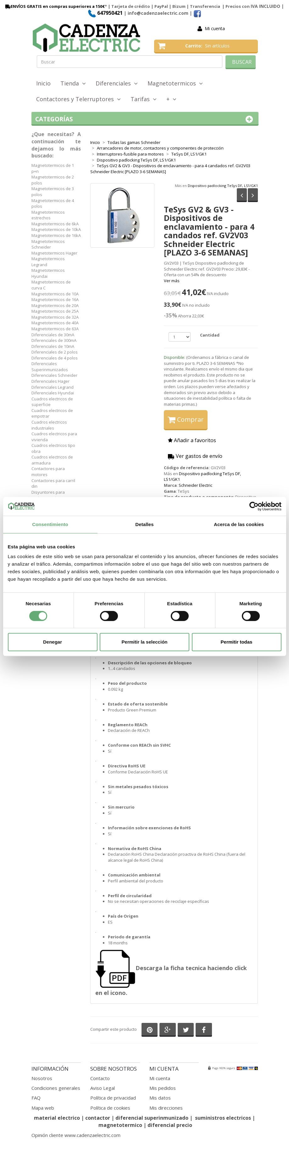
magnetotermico (120, 1125)
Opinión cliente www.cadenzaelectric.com (75, 1135)
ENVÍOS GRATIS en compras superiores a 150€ (54, 6)
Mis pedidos (162, 1088)
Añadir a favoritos (192, 440)
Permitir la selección (145, 642)
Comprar (186, 419)
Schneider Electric (195, 485)
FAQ (36, 1098)
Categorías (145, 119)
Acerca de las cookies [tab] (239, 524)
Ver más (172, 280)
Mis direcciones (166, 1108)
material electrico (57, 1117)
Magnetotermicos (175, 83)
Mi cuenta (215, 28)
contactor (97, 1117)
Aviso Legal (102, 1088)
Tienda (73, 83)
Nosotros (41, 1078)
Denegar (52, 642)
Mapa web (42, 1108)
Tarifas (144, 99)
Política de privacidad (113, 1098)
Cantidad (210, 335)
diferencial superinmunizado (151, 1117)
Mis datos (160, 1098)
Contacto (100, 1078)
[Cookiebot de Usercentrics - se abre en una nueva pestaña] (253, 506)
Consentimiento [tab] (50, 524)
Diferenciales (117, 83)
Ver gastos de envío (195, 456)
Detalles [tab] (144, 524)
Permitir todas (237, 642)
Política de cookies (110, 1108)
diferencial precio (169, 1125)
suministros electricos (223, 1117)
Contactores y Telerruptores (78, 99)
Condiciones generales (55, 1088)
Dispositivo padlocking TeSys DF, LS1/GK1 (223, 185)
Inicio (43, 83)
